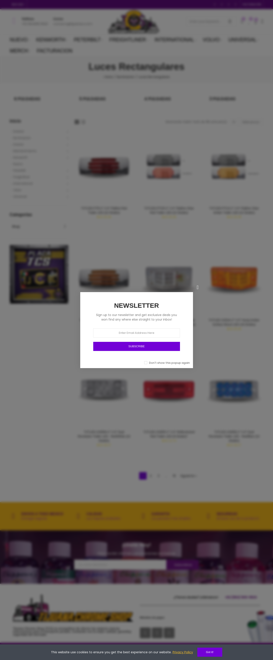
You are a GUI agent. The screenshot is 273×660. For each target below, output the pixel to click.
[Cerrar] (198, 287)
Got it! (210, 652)
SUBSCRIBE (136, 346)
